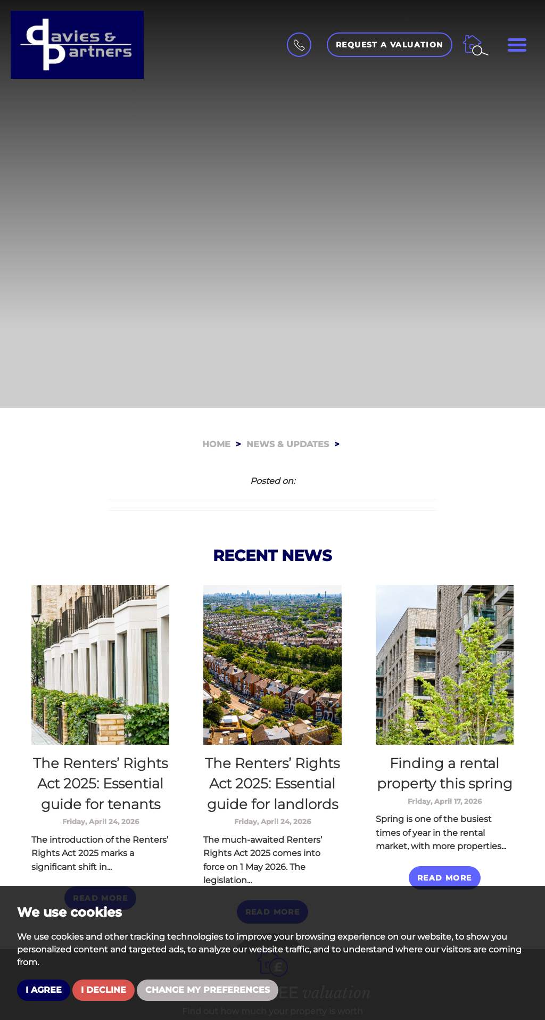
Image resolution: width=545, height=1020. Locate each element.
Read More (444, 878)
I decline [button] (103, 990)
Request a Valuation (389, 45)
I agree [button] (44, 990)
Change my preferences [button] (207, 990)
